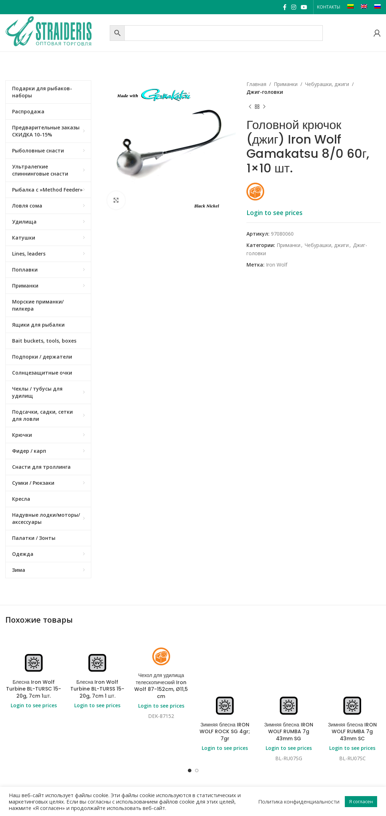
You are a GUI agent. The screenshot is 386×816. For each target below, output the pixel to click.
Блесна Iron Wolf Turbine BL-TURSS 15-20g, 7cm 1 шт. (97, 688)
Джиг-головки (264, 91)
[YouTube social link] (304, 7)
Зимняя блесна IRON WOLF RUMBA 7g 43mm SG (288, 731)
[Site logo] (55, 32)
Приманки (286, 84)
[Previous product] (250, 107)
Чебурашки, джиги (327, 84)
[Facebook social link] (285, 7)
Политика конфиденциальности (298, 801)
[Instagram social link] (293, 7)
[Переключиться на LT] (350, 7)
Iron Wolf (276, 264)
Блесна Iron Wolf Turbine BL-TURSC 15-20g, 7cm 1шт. (33, 688)
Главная (256, 84)
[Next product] (264, 107)
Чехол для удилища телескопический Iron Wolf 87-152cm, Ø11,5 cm (161, 686)
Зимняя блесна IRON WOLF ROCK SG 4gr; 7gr (225, 731)
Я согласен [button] (361, 801)
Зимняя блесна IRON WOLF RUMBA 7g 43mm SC (352, 731)
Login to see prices (274, 212)
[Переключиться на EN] (364, 7)
